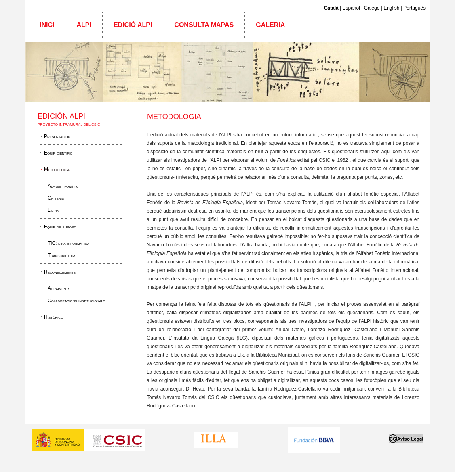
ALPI (83, 24)
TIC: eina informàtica (68, 243)
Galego (372, 8)
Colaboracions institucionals (76, 300)
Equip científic (58, 153)
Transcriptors (62, 255)
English (391, 8)
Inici (47, 24)
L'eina (53, 210)
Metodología (57, 169)
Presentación (57, 136)
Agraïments (59, 288)
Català (331, 8)
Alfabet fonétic (63, 186)
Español (351, 8)
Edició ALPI (133, 24)
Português (414, 8)
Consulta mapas (204, 24)
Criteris (56, 198)
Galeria (270, 24)
